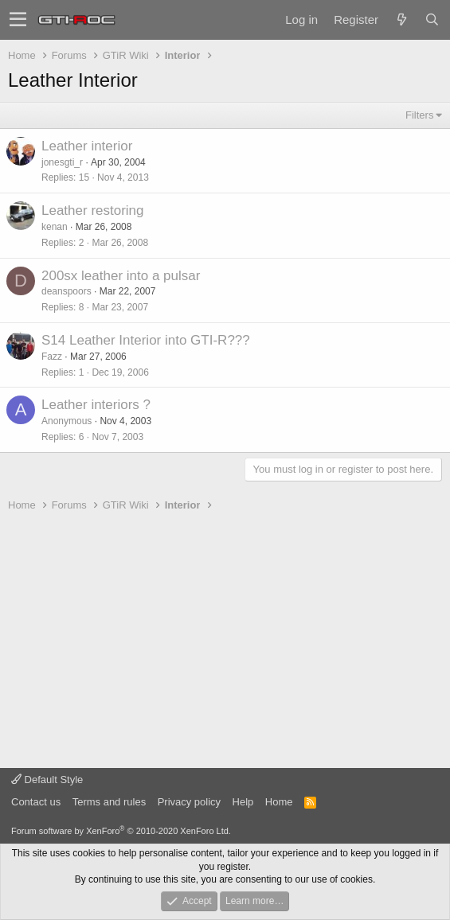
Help (243, 802)
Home (279, 802)
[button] (18, 20)
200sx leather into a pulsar (120, 275)
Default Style (47, 780)
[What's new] (401, 19)
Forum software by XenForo (121, 831)
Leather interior (86, 146)
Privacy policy (189, 802)
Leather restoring (92, 210)
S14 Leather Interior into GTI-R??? (145, 340)
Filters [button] (419, 115)
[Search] (432, 19)
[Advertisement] (225, 640)
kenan (54, 226)
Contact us (36, 802)
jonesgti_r (62, 162)
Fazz (51, 356)
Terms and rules (109, 802)
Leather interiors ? (96, 404)
